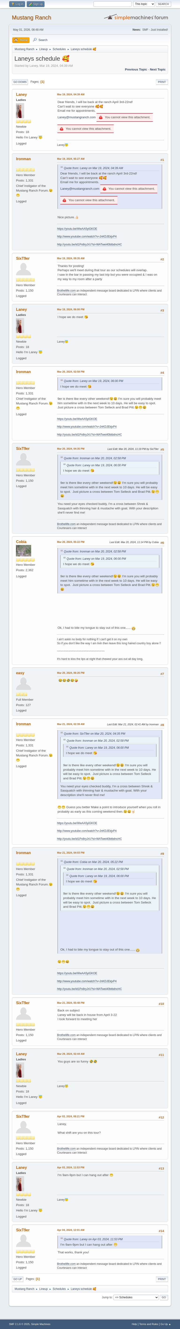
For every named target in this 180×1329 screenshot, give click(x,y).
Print (162, 82)
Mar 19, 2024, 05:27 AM (70, 158)
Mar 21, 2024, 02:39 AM (70, 724)
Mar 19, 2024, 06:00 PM (70, 309)
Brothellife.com (66, 290)
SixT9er (23, 258)
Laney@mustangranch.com (76, 117)
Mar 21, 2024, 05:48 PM (70, 1002)
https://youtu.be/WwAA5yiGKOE (77, 228)
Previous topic (136, 69)
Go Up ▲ (166, 1324)
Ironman (23, 159)
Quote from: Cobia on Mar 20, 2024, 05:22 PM (93, 862)
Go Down (19, 82)
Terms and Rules (148, 1324)
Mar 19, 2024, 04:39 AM (70, 94)
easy (20, 673)
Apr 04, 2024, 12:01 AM (70, 1230)
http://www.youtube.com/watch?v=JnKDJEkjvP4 (86, 236)
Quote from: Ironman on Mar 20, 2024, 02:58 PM (95, 458)
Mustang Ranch (31, 17)
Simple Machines (40, 1324)
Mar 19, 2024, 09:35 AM (70, 258)
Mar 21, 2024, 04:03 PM (70, 852)
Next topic (157, 69)
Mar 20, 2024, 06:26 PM (70, 672)
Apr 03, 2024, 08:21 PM (70, 1116)
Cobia (21, 542)
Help (134, 1324)
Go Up (17, 1279)
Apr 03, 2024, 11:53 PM (70, 1167)
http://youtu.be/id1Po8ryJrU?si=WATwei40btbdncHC (89, 244)
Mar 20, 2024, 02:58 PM (70, 371)
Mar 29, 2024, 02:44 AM (70, 1053)
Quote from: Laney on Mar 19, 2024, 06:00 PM (93, 381)
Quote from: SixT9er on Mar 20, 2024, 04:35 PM (94, 733)
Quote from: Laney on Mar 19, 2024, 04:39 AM (93, 168)
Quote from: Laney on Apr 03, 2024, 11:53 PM (93, 1239)
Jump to (107, 1297)
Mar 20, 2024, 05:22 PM (70, 541)
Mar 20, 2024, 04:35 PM (70, 448)
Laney (21, 94)
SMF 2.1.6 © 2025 (19, 1324)
